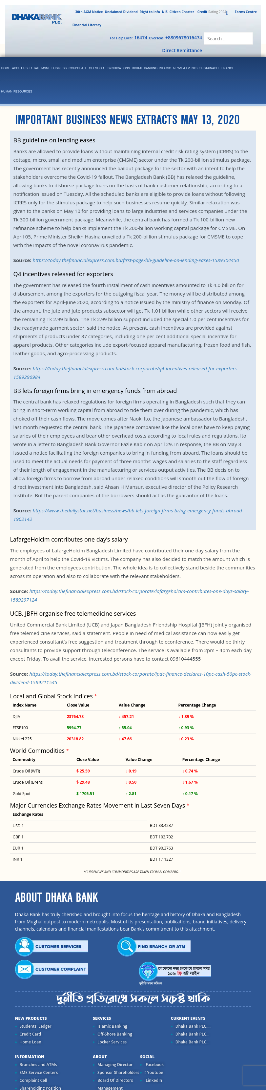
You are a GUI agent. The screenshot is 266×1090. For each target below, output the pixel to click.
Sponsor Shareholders (118, 1072)
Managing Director (115, 1064)
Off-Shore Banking (114, 1034)
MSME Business (54, 68)
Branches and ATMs (38, 1064)
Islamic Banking (112, 1026)
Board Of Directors (115, 1080)
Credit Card (30, 1034)
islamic (165, 68)
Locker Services (112, 1042)
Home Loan (30, 1042)
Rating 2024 (211, 12)
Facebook (154, 1064)
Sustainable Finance (216, 68)
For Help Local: (128, 37)
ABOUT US (20, 68)
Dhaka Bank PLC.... (193, 1026)
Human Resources (16, 91)
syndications (119, 68)
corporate (78, 68)
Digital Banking (144, 68)
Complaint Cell (33, 1080)
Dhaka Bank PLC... (192, 1034)
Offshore (97, 68)
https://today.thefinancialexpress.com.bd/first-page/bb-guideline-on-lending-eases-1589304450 (135, 260)
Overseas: (175, 37)
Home (5, 68)
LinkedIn (153, 1080)
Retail (34, 68)
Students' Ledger (35, 1026)
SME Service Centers (39, 1072)
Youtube (154, 1072)
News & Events (185, 68)
